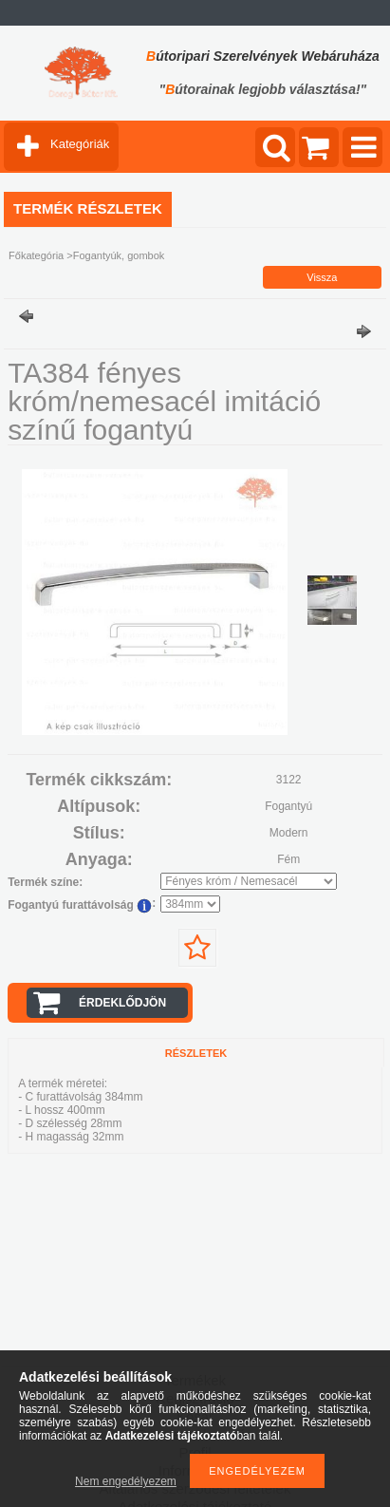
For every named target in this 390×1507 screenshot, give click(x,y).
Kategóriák (79, 144)
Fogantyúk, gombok (119, 255)
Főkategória (36, 255)
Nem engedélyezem (125, 1481)
